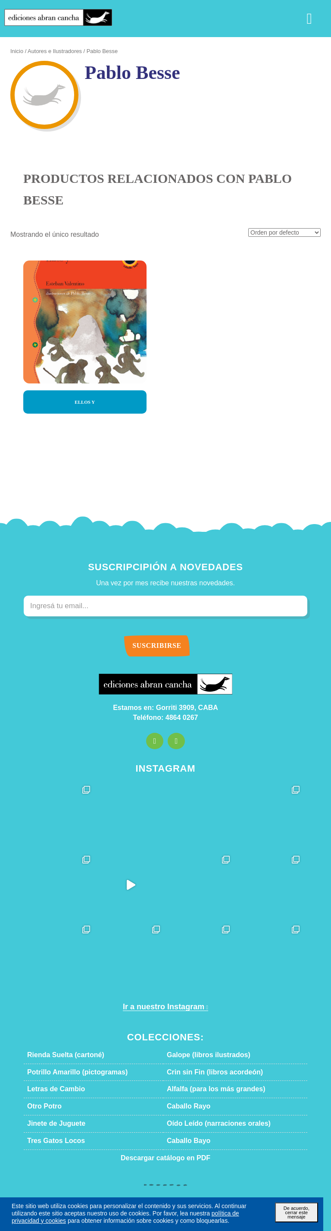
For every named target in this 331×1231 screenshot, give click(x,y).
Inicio (16, 51)
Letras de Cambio (50, 1089)
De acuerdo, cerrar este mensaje (296, 1209)
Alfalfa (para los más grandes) (206, 1089)
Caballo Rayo (184, 1106)
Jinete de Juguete (49, 1123)
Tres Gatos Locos (50, 1141)
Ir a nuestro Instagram (162, 1007)
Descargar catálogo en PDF (165, 1158)
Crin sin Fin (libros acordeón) (205, 1072)
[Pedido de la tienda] (287, 233)
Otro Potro (42, 1106)
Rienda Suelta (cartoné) (59, 1055)
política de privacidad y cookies (176, 1213)
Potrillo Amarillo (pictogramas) (67, 1072)
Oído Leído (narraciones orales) (208, 1123)
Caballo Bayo (184, 1141)
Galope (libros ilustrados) (200, 1055)
